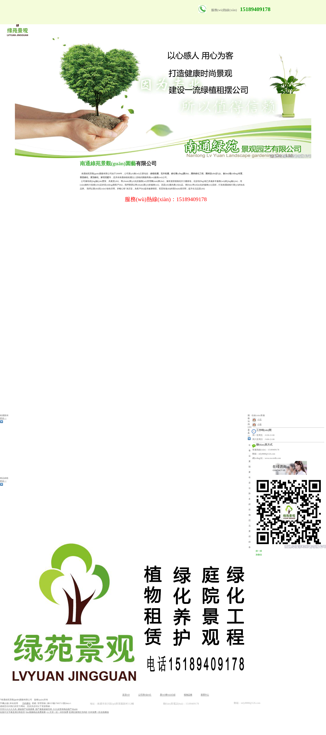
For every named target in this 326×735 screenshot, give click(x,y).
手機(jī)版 (4, 703)
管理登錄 (41, 703)
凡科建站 (24, 703)
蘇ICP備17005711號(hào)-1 (59, 703)
